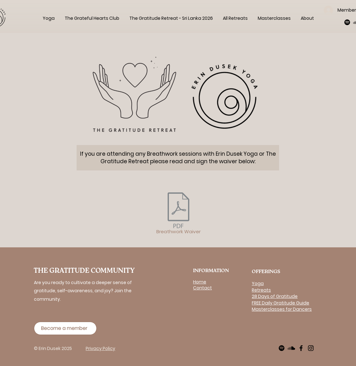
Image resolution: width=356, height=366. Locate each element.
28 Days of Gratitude (275, 296)
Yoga (258, 283)
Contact (202, 288)
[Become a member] (65, 328)
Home (199, 282)
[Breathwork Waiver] (178, 214)
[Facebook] (301, 348)
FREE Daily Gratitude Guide (280, 303)
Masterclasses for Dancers (282, 309)
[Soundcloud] (291, 348)
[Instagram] (311, 348)
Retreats (261, 290)
